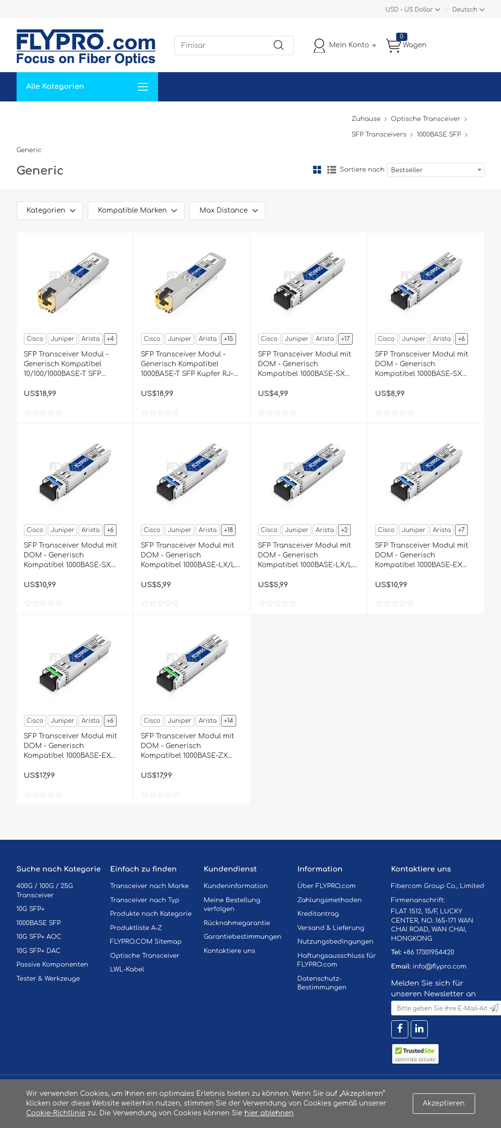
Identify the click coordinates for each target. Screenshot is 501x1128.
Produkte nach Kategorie (151, 913)
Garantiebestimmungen (242, 936)
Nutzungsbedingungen (336, 941)
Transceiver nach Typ (145, 900)
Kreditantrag (318, 913)
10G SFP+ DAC (38, 951)
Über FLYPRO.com (327, 886)
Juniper (62, 339)
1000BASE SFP (439, 134)
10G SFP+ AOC (39, 936)
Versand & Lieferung (331, 928)
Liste (331, 170)
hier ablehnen (269, 1113)
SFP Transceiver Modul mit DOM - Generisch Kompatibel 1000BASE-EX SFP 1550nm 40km (70, 746)
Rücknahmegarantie (237, 923)
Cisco (35, 339)
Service (126, 115)
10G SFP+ (31, 909)
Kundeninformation (236, 886)
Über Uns (300, 115)
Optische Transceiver (426, 119)
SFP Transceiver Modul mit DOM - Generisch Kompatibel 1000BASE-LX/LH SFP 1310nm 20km (308, 556)
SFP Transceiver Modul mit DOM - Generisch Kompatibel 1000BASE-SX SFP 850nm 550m (304, 365)
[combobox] (436, 170)
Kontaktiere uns (230, 951)
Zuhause (38, 115)
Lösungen (83, 115)
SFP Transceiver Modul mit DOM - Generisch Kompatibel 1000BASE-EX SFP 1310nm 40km (421, 556)
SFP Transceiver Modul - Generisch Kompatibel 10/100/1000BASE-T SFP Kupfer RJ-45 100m (66, 365)
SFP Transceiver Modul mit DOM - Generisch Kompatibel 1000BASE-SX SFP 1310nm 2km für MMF (70, 556)
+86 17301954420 (428, 952)
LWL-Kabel (127, 969)
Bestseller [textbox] (407, 170)
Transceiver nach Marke (149, 886)
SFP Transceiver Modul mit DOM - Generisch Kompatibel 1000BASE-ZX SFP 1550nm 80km (187, 746)
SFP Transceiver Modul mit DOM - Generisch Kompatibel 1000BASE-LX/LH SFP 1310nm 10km (191, 556)
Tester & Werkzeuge (48, 978)
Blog (338, 115)
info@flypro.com (440, 966)
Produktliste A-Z (136, 928)
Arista (90, 339)
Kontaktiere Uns (243, 115)
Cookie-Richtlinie (56, 1113)
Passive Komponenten (52, 964)
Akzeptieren (444, 1103)
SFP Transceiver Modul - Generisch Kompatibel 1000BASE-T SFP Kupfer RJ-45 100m (191, 365)
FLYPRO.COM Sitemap (146, 941)
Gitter (317, 170)
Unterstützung (177, 115)
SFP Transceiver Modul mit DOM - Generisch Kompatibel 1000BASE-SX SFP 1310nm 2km (421, 365)
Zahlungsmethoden (330, 900)
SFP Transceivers (378, 134)
